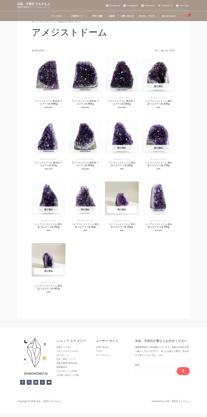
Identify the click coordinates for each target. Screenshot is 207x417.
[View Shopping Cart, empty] (185, 16)
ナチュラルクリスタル (66, 355)
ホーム (35, 22)
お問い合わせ (100, 351)
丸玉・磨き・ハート (65, 362)
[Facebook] (113, 5)
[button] (67, 16)
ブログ (97, 355)
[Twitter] (41, 386)
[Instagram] (130, 5)
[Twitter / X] (165, 5)
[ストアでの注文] (164, 50)
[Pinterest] (147, 5)
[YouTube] (182, 5)
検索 (134, 369)
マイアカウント (101, 358)
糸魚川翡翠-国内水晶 (65, 367)
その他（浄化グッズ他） (67, 379)
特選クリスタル (63, 351)
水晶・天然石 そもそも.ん (33, 4)
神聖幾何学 (60, 371)
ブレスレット (61, 358)
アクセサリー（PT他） (66, 375)
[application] (72, 16)
